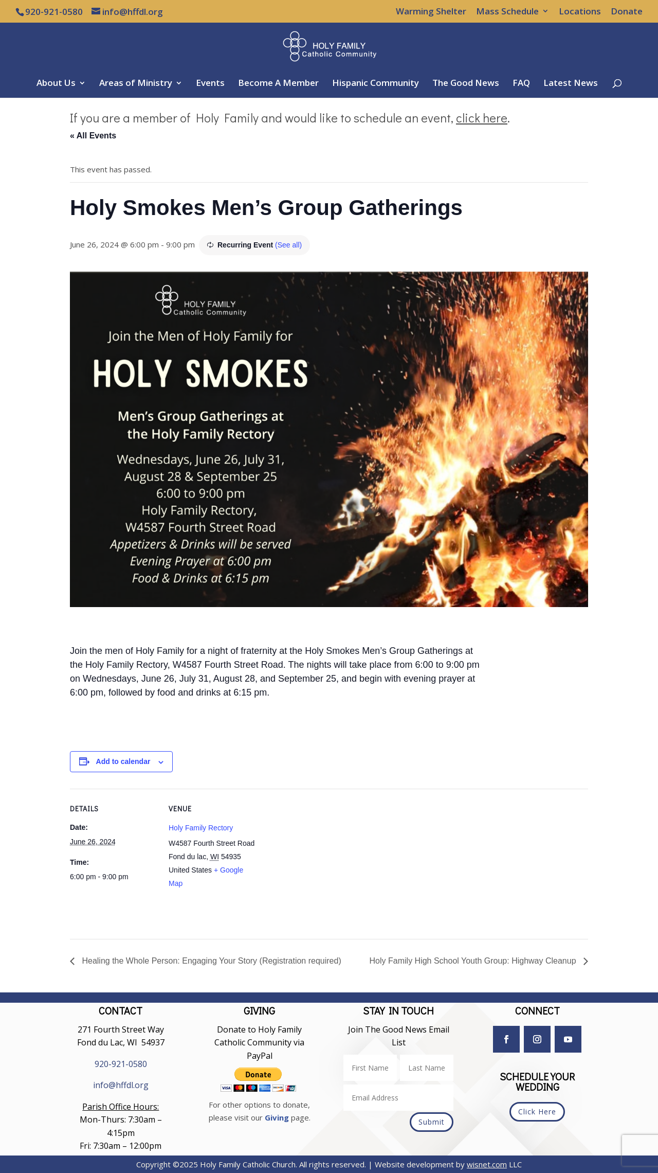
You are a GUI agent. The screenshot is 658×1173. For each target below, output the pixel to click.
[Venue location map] (321, 860)
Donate (627, 12)
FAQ (521, 83)
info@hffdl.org (121, 1085)
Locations (580, 12)
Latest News (570, 83)
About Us (56, 83)
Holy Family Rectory (201, 828)
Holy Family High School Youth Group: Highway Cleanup (474, 960)
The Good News (465, 83)
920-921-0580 (121, 1064)
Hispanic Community (375, 83)
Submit (431, 1122)
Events (210, 83)
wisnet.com (487, 1164)
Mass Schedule (507, 12)
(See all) (288, 245)
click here (481, 118)
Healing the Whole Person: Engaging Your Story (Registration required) (210, 960)
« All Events (93, 135)
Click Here (537, 1111)
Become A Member (278, 83)
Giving (277, 1117)
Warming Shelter (431, 12)
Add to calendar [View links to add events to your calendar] (123, 761)
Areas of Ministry (135, 83)
